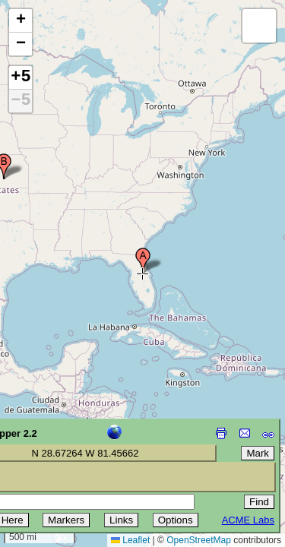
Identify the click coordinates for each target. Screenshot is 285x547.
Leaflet (130, 540)
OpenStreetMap (198, 540)
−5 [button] (20, 101)
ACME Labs (248, 520)
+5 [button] (20, 77)
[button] (142, 261)
